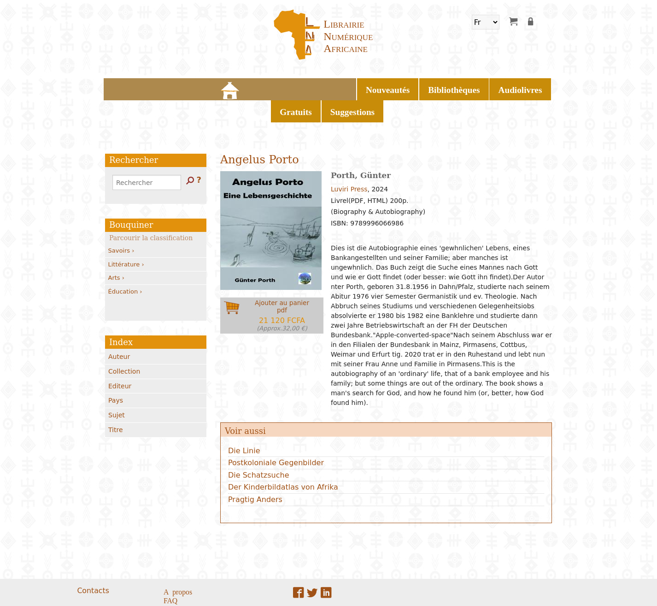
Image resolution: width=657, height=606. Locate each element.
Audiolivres (346, 87)
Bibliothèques (291, 87)
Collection (124, 345)
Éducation (125, 265)
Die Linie (244, 424)
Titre (115, 404)
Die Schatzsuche (258, 449)
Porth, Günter (361, 149)
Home (199, 87)
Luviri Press (349, 163)
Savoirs (121, 224)
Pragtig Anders (255, 473)
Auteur (119, 331)
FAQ (170, 574)
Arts (116, 251)
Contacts (93, 564)
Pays (115, 374)
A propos (178, 565)
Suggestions (440, 87)
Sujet (116, 389)
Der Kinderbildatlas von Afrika (283, 461)
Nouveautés (235, 87)
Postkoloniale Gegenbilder (276, 437)
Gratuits (393, 87)
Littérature (126, 238)
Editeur (119, 360)
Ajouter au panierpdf (282, 289)
